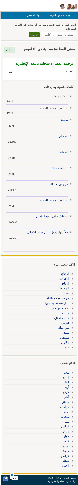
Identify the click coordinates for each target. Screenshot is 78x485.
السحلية (63, 152)
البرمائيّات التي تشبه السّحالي (51, 216)
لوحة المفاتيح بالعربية (59, 15)
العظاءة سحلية (59, 168)
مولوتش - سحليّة (58, 184)
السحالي (63, 135)
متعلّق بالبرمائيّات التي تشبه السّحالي (47, 232)
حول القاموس (33, 15)
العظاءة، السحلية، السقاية (53, 200)
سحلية (64, 119)
